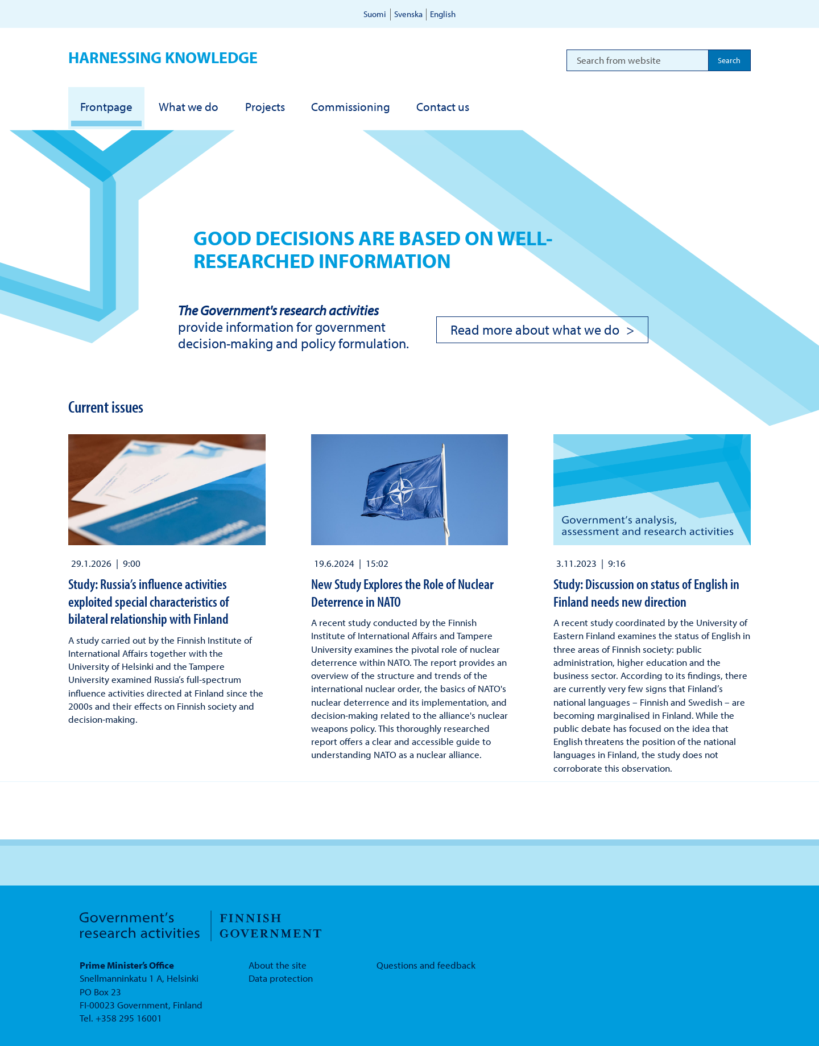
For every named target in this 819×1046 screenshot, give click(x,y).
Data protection (281, 978)
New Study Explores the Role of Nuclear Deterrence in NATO (402, 592)
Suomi (374, 14)
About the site (278, 965)
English (443, 14)
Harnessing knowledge (163, 57)
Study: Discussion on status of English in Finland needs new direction (646, 592)
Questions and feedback (426, 965)
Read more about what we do (534, 329)
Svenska (408, 14)
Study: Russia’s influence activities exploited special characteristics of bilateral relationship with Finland (148, 601)
